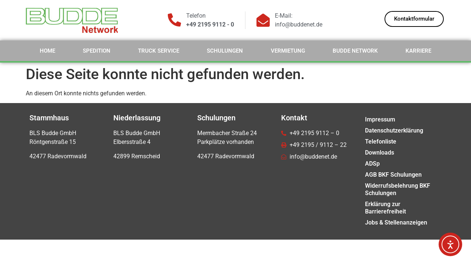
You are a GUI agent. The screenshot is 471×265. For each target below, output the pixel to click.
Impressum (380, 119)
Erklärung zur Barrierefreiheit (385, 208)
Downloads (379, 152)
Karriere (418, 50)
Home (47, 50)
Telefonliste (380, 141)
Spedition (96, 50)
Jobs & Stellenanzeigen (396, 222)
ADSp (372, 163)
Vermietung (288, 50)
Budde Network (355, 50)
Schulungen (225, 50)
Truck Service (158, 50)
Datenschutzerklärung (394, 130)
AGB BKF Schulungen (393, 174)
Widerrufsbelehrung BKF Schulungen (397, 189)
